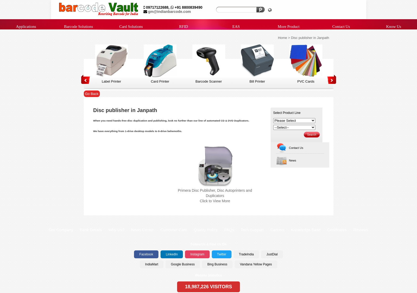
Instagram (197, 254)
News (286, 160)
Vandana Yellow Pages (256, 264)
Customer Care (174, 230)
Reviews (360, 230)
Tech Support (252, 230)
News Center (142, 230)
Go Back (92, 94)
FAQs (229, 230)
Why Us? (117, 230)
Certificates (337, 230)
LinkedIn (172, 254)
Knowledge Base (306, 230)
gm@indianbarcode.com (169, 11)
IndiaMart (151, 264)
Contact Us (289, 148)
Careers (277, 230)
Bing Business (217, 264)
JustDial (272, 254)
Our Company (61, 230)
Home (282, 38)
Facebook (146, 254)
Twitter (221, 254)
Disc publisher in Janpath (310, 38)
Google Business (183, 264)
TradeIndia (246, 254)
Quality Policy (206, 230)
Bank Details (91, 230)
